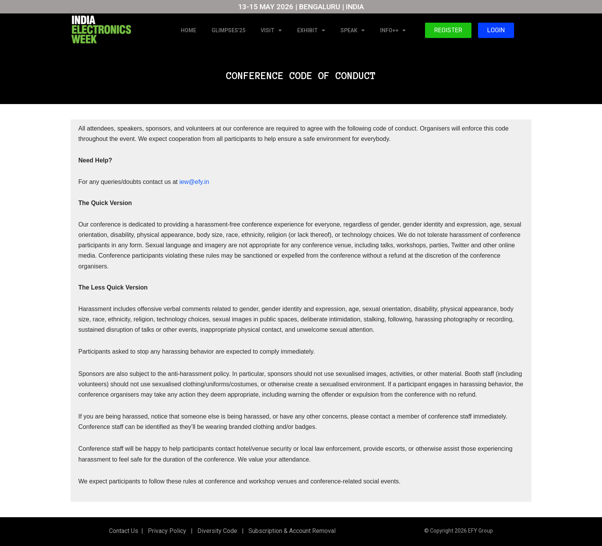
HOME (188, 30)
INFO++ (393, 30)
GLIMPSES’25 (228, 30)
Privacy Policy (166, 530)
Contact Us (123, 530)
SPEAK (353, 30)
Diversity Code (215, 530)
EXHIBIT (311, 30)
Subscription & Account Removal (290, 530)
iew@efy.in (194, 182)
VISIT (271, 30)
